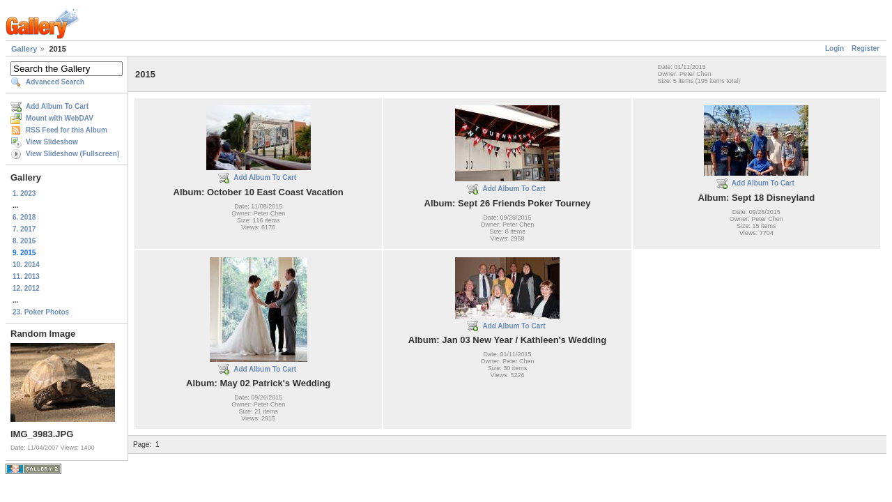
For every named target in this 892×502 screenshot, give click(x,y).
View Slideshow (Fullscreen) (72, 154)
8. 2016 (24, 241)
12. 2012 (26, 288)
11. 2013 (26, 276)
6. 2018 (24, 217)
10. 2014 (26, 264)
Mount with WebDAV (59, 118)
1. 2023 (24, 193)
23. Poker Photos (41, 312)
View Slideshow (52, 142)
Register (865, 48)
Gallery (24, 49)
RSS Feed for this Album (66, 130)
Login (834, 48)
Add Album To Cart (57, 106)
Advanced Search (55, 82)
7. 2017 (24, 229)
